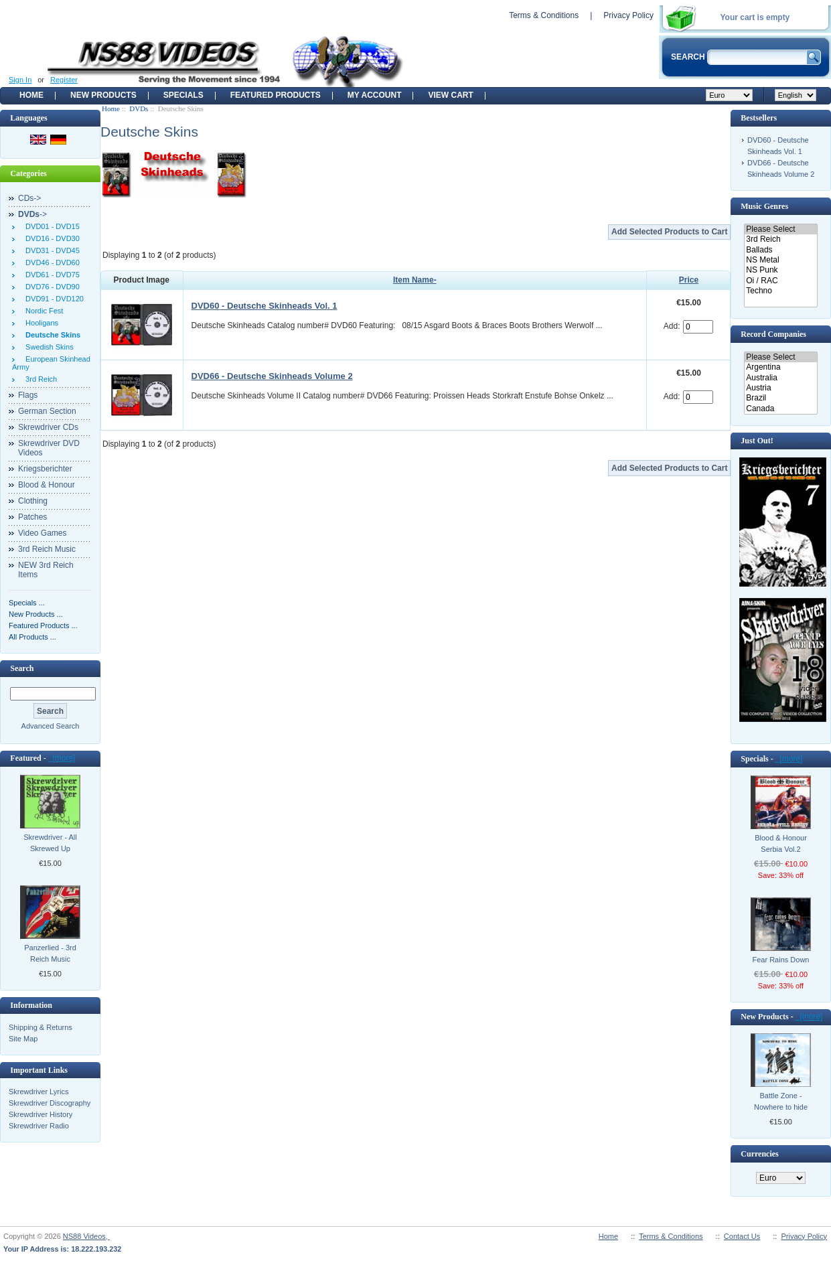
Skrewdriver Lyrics (38, 1092)
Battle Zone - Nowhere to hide (781, 1101)
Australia (780, 378)
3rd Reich (39, 379)
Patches (32, 517)
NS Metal (780, 260)
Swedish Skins (47, 347)
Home (31, 95)
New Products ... (36, 614)
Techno (780, 291)
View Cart (450, 95)
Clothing (33, 501)
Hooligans (39, 323)
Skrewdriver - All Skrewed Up (49, 842)
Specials (183, 95)
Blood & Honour (46, 485)
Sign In (20, 80)
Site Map (23, 1039)
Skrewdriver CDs (48, 427)
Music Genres (764, 206)
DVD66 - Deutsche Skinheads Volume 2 (272, 376)
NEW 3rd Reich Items (46, 570)
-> (32, 214)
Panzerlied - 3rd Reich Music (50, 953)
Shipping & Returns (40, 1027)
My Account (375, 95)
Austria (780, 388)
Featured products (275, 95)
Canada (780, 409)
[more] (62, 758)
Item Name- (415, 280)
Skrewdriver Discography (49, 1103)
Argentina (780, 367)
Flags (27, 395)
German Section (47, 411)
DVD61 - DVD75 (50, 275)
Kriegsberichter (45, 468)
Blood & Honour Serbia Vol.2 (781, 843)
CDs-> (29, 198)
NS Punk (780, 270)
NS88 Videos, (86, 1236)
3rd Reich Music (47, 549)
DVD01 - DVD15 (50, 226)
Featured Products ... (43, 625)
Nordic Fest (42, 311)
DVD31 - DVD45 (50, 250)
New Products (103, 95)
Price (688, 280)
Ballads (780, 250)
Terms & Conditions (544, 15)
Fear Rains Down (781, 960)
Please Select (780, 229)
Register (64, 80)
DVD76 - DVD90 (50, 287)
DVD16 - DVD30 (50, 238)
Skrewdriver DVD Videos (49, 448)
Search (21, 668)
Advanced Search (50, 726)
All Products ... (32, 637)
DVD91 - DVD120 (52, 299)
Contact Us (742, 1236)
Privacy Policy (628, 15)
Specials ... (27, 603)
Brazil (780, 398)
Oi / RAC (780, 281)
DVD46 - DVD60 (50, 262)
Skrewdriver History (40, 1114)
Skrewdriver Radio (39, 1126)
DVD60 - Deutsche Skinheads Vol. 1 (264, 306)
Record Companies (773, 334)
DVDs (138, 108)
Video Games (42, 533)
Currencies (759, 1154)
